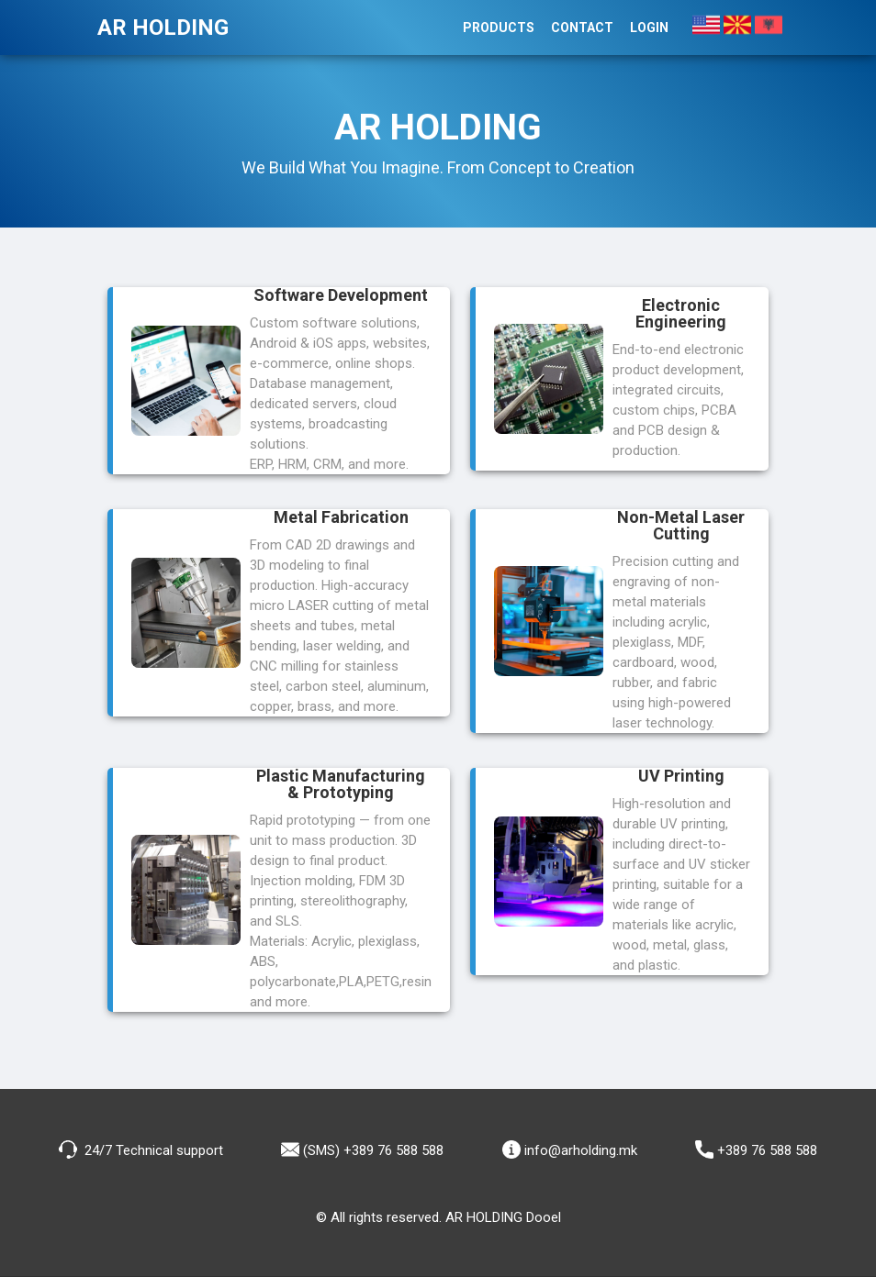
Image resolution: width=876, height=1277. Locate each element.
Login (649, 27)
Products (498, 27)
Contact (582, 27)
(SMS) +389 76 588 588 (362, 1149)
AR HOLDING (163, 27)
